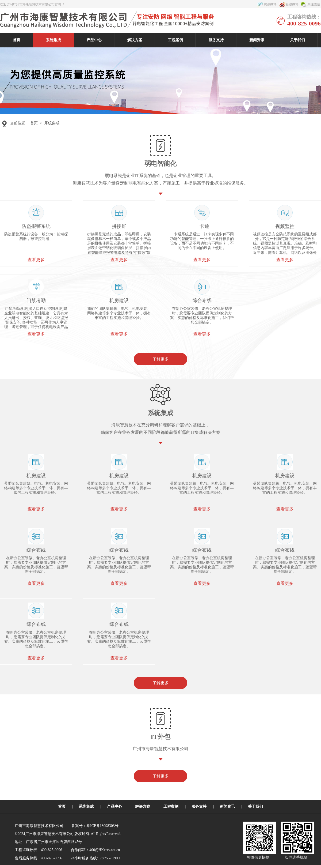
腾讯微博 (270, 4)
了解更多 (160, 359)
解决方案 (134, 40)
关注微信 (313, 4)
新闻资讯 (256, 40)
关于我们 (297, 40)
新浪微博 (292, 4)
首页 (16, 40)
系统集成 (53, 40)
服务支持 (216, 40)
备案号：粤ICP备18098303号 (95, 826)
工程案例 (175, 40)
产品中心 (94, 40)
